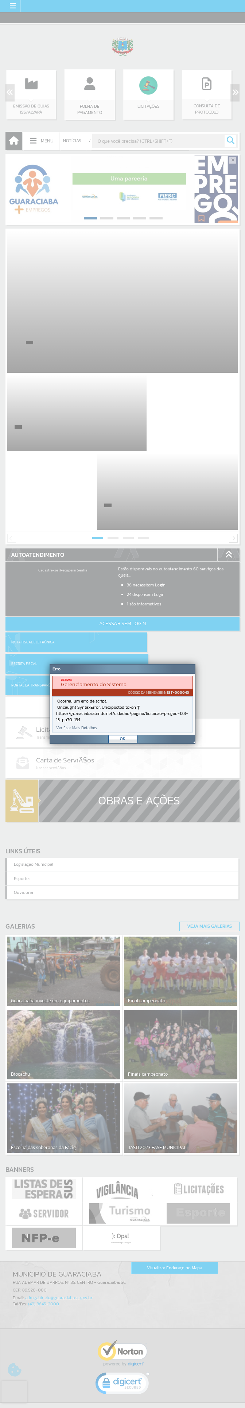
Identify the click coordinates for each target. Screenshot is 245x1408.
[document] (122, 704)
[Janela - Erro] (122, 704)
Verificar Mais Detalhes (76, 728)
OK (122, 739)
